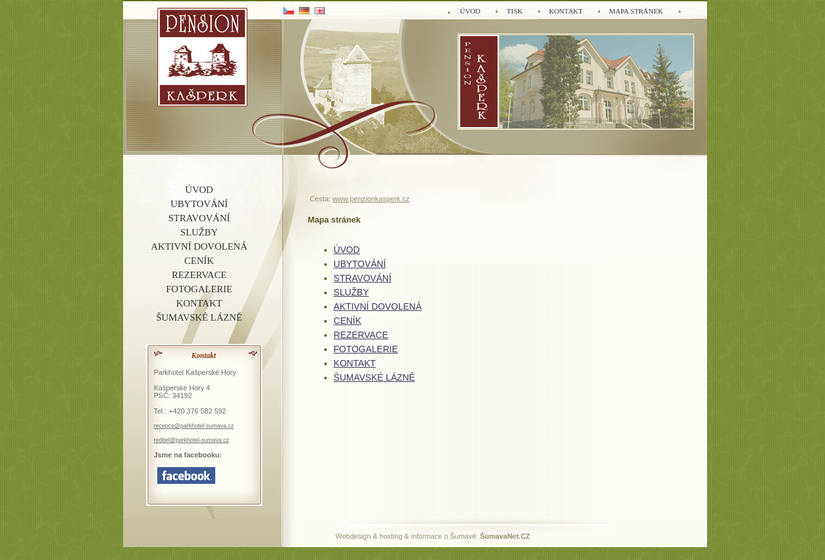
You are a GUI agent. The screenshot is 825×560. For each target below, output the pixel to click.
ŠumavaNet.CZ (505, 536)
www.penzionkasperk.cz (371, 199)
